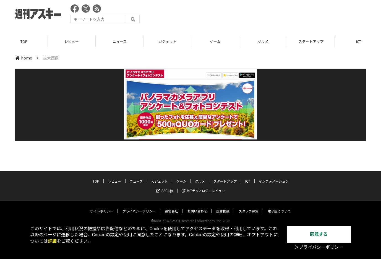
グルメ (263, 41)
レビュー (71, 41)
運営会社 (171, 205)
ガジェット (167, 41)
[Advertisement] (265, 15)
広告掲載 (222, 205)
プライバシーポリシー (139, 205)
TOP (23, 41)
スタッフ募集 (249, 205)
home (23, 58)
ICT (247, 175)
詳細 (52, 241)
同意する (319, 234)
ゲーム (215, 41)
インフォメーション (274, 175)
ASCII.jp (164, 185)
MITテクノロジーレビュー (203, 185)
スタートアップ (310, 41)
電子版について (279, 205)
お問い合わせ (197, 205)
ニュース (120, 41)
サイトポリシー (101, 205)
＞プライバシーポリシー (318, 247)
